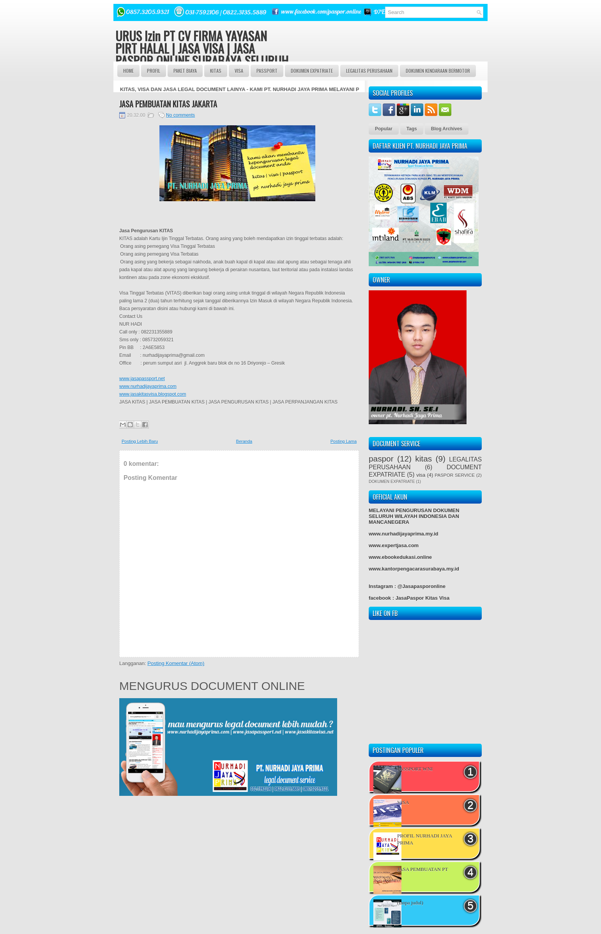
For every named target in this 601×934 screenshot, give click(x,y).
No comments (180, 115)
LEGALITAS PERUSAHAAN (369, 70)
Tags (412, 129)
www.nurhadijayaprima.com (148, 386)
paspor (381, 458)
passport (267, 70)
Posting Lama (344, 441)
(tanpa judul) (410, 903)
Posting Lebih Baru (140, 441)
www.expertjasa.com (394, 545)
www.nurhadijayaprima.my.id (403, 534)
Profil (153, 70)
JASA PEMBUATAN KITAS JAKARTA (168, 104)
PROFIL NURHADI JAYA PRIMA (424, 839)
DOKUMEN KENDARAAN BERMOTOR (438, 70)
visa (420, 475)
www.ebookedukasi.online (400, 557)
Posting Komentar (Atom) (175, 663)
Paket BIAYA (185, 70)
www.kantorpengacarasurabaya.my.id (414, 569)
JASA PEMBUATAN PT (422, 869)
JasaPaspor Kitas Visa (423, 598)
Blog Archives (446, 129)
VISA (239, 70)
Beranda (244, 441)
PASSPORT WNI (415, 769)
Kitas (215, 70)
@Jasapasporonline (421, 586)
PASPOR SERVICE (455, 475)
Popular (383, 129)
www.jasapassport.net (142, 378)
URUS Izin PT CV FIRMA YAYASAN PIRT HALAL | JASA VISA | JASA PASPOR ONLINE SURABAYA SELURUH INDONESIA (201, 54)
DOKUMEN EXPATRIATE (312, 70)
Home (128, 70)
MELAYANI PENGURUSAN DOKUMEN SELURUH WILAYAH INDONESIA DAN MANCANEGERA (414, 516)
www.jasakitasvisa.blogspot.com (152, 394)
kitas (423, 458)
